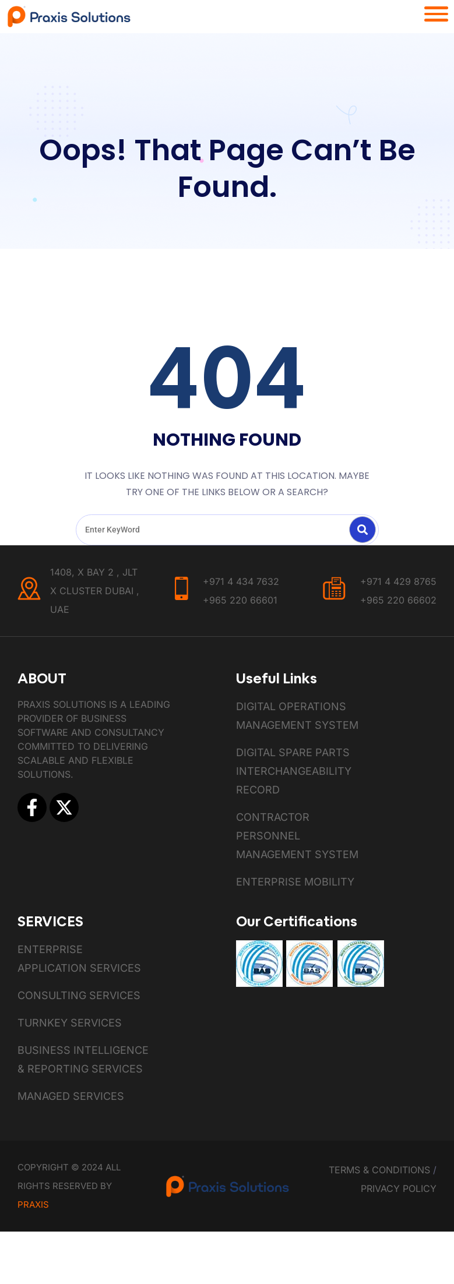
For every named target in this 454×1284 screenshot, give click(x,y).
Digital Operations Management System (297, 715)
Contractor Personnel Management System (297, 835)
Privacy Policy (399, 1188)
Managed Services (70, 1096)
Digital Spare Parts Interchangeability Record (293, 771)
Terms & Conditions (379, 1170)
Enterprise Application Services (79, 958)
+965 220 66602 (398, 600)
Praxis (33, 1204)
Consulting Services (78, 995)
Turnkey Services (69, 1023)
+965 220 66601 (240, 600)
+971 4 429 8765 (398, 581)
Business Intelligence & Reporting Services (83, 1059)
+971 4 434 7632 (241, 581)
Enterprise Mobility (295, 882)
